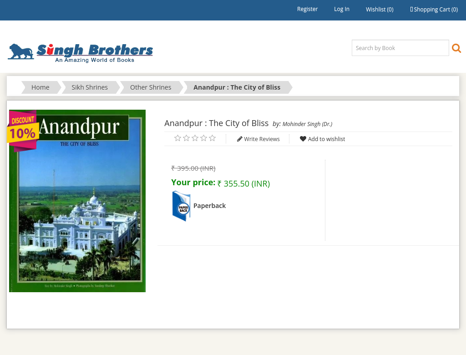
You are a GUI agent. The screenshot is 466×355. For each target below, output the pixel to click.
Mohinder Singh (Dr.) (307, 124)
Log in (342, 9)
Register (307, 9)
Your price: (193, 182)
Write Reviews (262, 139)
